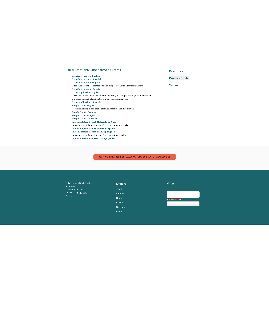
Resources (176, 71)
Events (119, 202)
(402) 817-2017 (80, 193)
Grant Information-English (86, 82)
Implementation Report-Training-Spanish (93, 138)
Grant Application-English (85, 92)
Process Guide (179, 78)
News (119, 198)
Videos (173, 85)
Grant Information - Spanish (86, 89)
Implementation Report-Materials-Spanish (94, 128)
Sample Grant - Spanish (84, 112)
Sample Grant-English (83, 105)
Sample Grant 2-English (84, 115)
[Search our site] (183, 194)
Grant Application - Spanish (86, 102)
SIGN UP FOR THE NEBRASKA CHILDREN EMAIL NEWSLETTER (135, 156)
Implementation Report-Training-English (93, 131)
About (119, 189)
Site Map (120, 207)
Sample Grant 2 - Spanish (84, 118)
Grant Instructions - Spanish (86, 79)
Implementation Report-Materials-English (94, 122)
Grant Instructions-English (86, 76)
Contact (70, 196)
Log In (119, 211)
